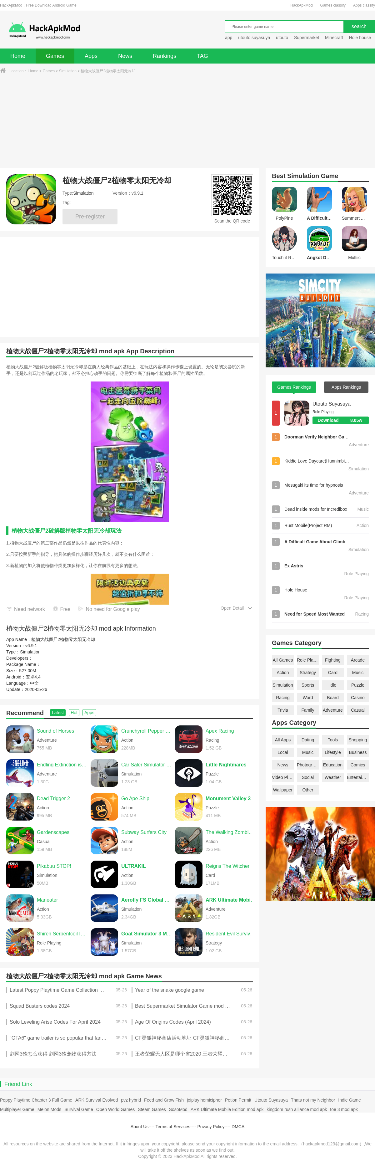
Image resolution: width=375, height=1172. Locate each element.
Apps (91, 56)
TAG (202, 56)
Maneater (47, 900)
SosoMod (178, 1109)
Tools (333, 739)
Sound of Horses (55, 731)
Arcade (358, 660)
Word (307, 697)
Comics (358, 764)
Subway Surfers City (144, 832)
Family (307, 710)
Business (358, 752)
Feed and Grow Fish (164, 1100)
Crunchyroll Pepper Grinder (146, 731)
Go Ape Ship (135, 798)
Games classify (333, 5)
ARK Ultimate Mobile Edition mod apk (227, 1109)
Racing (283, 697)
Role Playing (308, 660)
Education (332, 764)
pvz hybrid (131, 1100)
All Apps (283, 739)
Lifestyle (333, 752)
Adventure (333, 710)
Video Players (283, 777)
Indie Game (349, 1100)
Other (307, 789)
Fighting (333, 660)
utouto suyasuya (254, 37)
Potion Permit (238, 1100)
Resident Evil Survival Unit (231, 933)
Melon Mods (49, 1109)
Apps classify (364, 5)
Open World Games (115, 1109)
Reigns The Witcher (227, 866)
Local (283, 752)
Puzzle (357, 685)
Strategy (308, 672)
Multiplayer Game (17, 1109)
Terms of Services (173, 1126)
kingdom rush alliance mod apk (297, 1109)
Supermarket (306, 37)
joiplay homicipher (204, 1100)
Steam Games (152, 1109)
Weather (333, 777)
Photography (308, 764)
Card (333, 672)
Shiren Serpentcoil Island (62, 933)
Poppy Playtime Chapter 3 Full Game (36, 1100)
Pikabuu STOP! (54, 866)
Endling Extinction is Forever (62, 764)
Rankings (164, 56)
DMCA (238, 1126)
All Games (283, 660)
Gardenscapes (53, 832)
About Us (140, 1126)
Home (17, 56)
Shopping (357, 739)
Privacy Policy (210, 1126)
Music (358, 672)
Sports (308, 685)
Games (55, 56)
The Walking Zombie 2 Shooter (231, 832)
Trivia (283, 710)
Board (332, 697)
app (228, 37)
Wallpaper (283, 789)
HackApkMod (301, 5)
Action (283, 672)
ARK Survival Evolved (96, 1100)
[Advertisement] (187, 121)
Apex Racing (220, 731)
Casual (358, 710)
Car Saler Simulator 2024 (146, 764)
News (125, 56)
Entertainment (358, 777)
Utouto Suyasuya (331, 404)
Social (308, 777)
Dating (308, 739)
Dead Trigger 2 (53, 798)
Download (343, 420)
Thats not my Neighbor (313, 1100)
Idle (333, 685)
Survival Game (78, 1109)
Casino (358, 697)
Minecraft (334, 37)
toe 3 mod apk (344, 1109)
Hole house (360, 37)
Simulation (68, 71)
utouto (282, 37)
